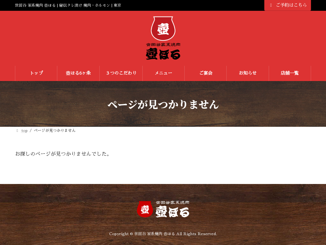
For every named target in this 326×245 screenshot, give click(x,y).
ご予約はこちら (287, 5)
